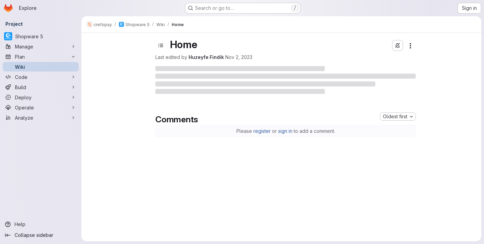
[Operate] (41, 107)
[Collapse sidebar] (41, 235)
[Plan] (41, 56)
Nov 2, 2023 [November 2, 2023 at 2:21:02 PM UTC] (238, 57)
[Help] (41, 224)
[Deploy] (41, 97)
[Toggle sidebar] (160, 45)
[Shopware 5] (41, 36)
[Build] (41, 87)
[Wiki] (41, 67)
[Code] (41, 77)
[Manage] (41, 46)
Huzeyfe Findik (206, 57)
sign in (285, 131)
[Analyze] (41, 117)
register (262, 131)
